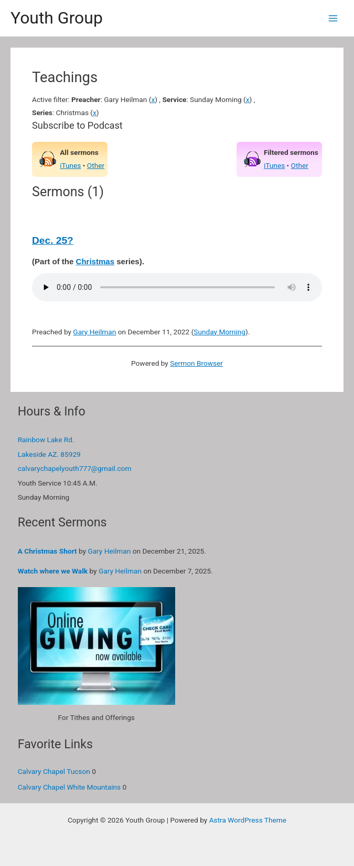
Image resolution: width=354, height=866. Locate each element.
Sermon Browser (196, 363)
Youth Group (56, 18)
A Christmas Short (47, 551)
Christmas (95, 261)
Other (95, 165)
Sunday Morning (219, 332)
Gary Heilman (94, 332)
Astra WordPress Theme (247, 820)
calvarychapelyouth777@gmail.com (75, 468)
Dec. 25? (52, 240)
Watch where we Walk (53, 571)
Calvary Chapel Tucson (54, 771)
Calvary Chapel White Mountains (69, 787)
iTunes (70, 165)
